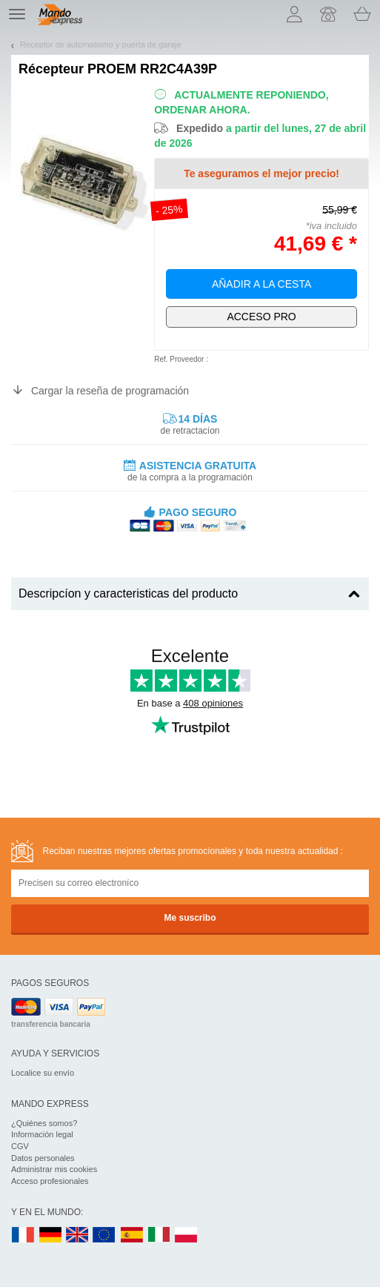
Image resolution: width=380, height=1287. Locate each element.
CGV (20, 1146)
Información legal (42, 1134)
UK (78, 1235)
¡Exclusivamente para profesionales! (261, 317)
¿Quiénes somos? (44, 1123)
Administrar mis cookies (54, 1169)
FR (23, 1235)
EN (104, 1235)
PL (187, 1235)
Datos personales (43, 1158)
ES (132, 1235)
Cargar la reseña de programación (110, 391)
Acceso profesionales (50, 1181)
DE (50, 1235)
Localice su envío (42, 1072)
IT (159, 1235)
